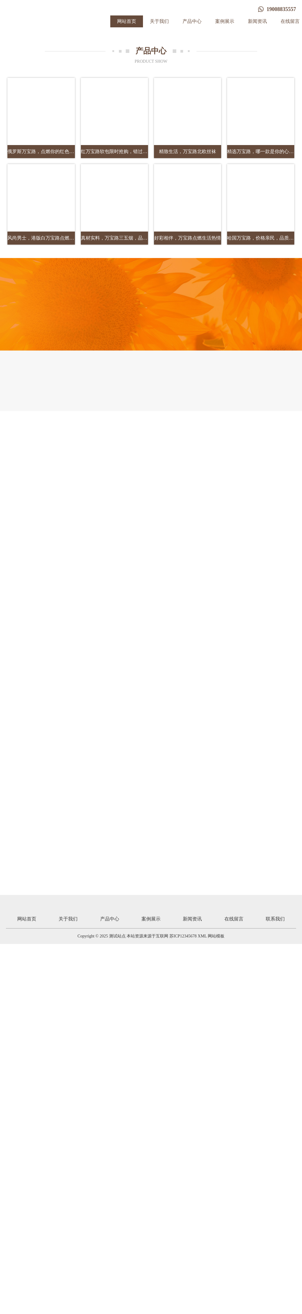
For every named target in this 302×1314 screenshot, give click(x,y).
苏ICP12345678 (183, 936)
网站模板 (216, 936)
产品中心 (192, 21)
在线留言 (233, 918)
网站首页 (126, 21)
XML (202, 936)
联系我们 (275, 918)
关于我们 (159, 21)
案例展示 (224, 21)
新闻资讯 (257, 21)
